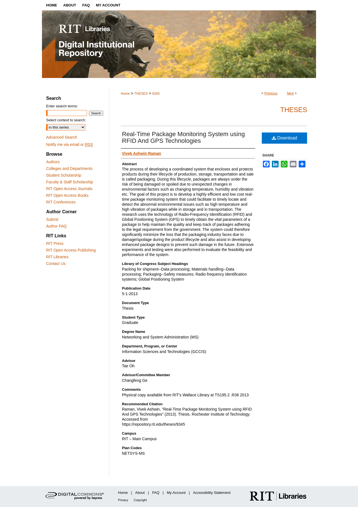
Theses (293, 109)
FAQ (155, 493)
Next (290, 93)
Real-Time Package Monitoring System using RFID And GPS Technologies (183, 137)
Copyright (140, 500)
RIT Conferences (61, 202)
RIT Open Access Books (67, 195)
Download (284, 138)
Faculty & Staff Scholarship (69, 182)
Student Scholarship (63, 175)
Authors (53, 162)
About (140, 493)
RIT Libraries (57, 257)
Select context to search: (66, 120)
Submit (52, 219)
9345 (156, 94)
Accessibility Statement (211, 493)
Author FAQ (56, 226)
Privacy (123, 500)
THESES (141, 94)
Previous (270, 93)
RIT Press (54, 243)
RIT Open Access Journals (69, 188)
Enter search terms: (62, 106)
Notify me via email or (69, 144)
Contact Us (55, 263)
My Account (176, 493)
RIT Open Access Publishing (71, 250)
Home (125, 94)
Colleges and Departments (69, 168)
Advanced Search (61, 137)
